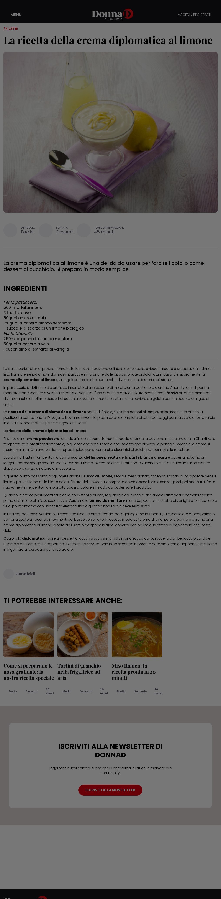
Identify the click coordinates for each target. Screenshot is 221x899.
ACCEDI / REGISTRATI (194, 15)
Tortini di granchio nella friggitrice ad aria (79, 671)
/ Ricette (10, 29)
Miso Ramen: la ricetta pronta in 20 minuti (134, 671)
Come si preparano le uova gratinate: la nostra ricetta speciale (28, 671)
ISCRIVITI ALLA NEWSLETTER (110, 790)
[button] (13, 14)
